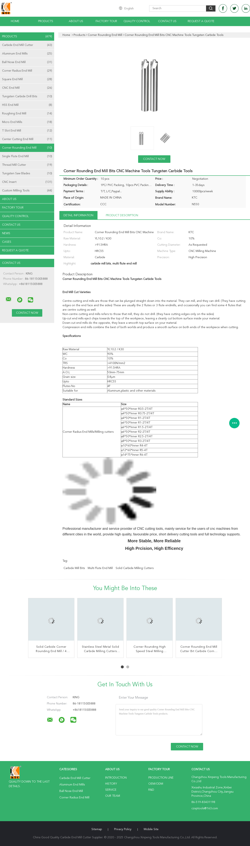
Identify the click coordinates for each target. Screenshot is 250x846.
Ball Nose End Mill (27, 62)
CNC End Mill (27, 88)
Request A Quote (201, 21)
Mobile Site (151, 829)
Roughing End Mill (27, 113)
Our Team (112, 795)
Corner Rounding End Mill (27, 148)
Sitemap (96, 829)
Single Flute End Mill (27, 156)
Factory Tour (106, 21)
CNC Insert (27, 182)
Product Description (122, 215)
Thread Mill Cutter (27, 165)
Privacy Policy (122, 829)
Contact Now (154, 159)
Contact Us (167, 21)
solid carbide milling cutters (135, 568)
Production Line (161, 777)
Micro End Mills (27, 122)
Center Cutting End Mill (27, 139)
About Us (76, 21)
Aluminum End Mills (27, 53)
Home (15, 21)
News (6, 233)
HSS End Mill (27, 105)
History (111, 783)
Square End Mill (27, 79)
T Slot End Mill (27, 130)
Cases (6, 241)
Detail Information (78, 215)
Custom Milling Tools (27, 190)
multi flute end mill (100, 568)
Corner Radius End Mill (27, 71)
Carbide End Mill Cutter (27, 45)
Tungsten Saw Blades (27, 173)
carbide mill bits (74, 568)
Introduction (116, 777)
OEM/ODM (155, 783)
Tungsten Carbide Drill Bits (27, 96)
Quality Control (137, 21)
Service (110, 789)
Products (45, 21)
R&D (151, 789)
